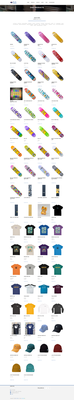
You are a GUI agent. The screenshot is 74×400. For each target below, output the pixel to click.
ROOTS (54, 24)
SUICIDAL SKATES (47, 23)
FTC (54, 23)
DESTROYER (38, 23)
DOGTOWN (42, 23)
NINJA (39, 24)
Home (28, 2)
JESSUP (62, 23)
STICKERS (44, 25)
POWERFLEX (50, 24)
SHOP (12, 394)
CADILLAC (33, 23)
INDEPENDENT (58, 23)
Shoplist (38, 2)
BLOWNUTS (29, 23)
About (42, 2)
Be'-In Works (17, 398)
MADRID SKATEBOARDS (22, 24)
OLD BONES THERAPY (44, 24)
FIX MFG (52, 23)
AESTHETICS (19, 23)
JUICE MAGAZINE (15, 24)
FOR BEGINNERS (51, 2)
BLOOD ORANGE (24, 23)
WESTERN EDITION (39, 25)
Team (46, 2)
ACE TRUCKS (15, 23)
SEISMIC (31, 25)
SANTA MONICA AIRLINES (60, 24)
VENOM (35, 25)
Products (33, 2)
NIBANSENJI (36, 24)
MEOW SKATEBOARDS (30, 24)
